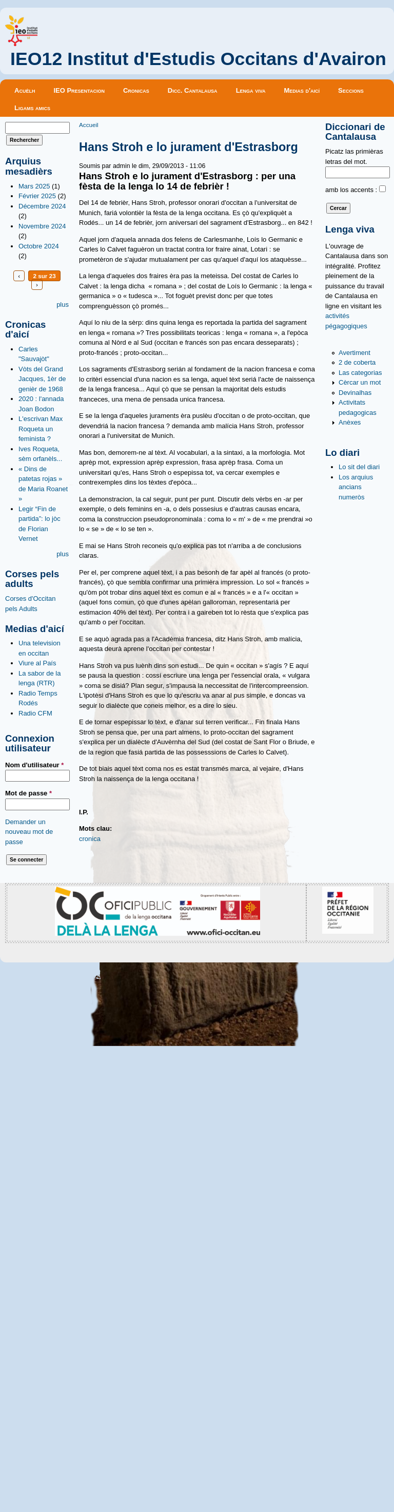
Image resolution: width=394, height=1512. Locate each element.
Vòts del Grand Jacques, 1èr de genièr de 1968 (42, 379)
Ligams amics (32, 108)
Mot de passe (28, 793)
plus (62, 304)
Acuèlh (24, 90)
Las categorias (360, 372)
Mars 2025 (34, 186)
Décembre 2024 (42, 206)
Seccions (351, 90)
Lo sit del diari (359, 467)
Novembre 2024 (42, 226)
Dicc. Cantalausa (193, 90)
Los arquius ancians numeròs (356, 487)
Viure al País (37, 663)
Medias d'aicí (302, 90)
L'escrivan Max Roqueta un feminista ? (40, 429)
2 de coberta (357, 362)
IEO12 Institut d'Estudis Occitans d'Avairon (198, 59)
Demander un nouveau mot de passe (29, 832)
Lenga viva (251, 90)
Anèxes (350, 422)
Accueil (88, 124)
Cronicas (136, 90)
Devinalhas (355, 392)
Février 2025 (37, 196)
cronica (90, 839)
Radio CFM (35, 713)
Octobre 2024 (38, 246)
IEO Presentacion (79, 90)
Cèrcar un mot (360, 382)
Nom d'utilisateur (34, 765)
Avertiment (354, 352)
